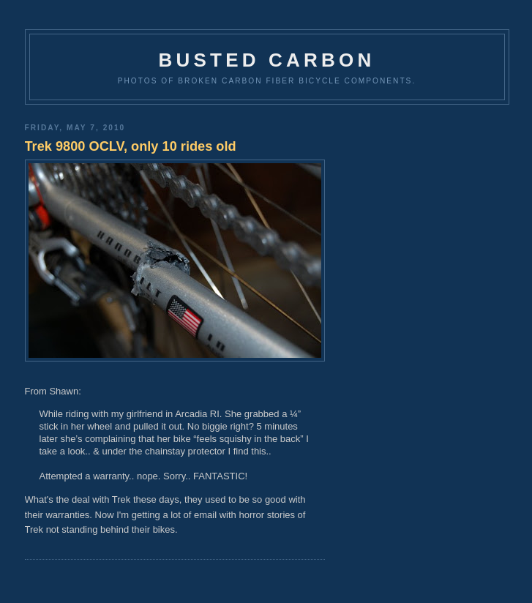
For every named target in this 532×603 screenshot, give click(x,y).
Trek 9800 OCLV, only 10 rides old (130, 146)
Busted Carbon (267, 60)
